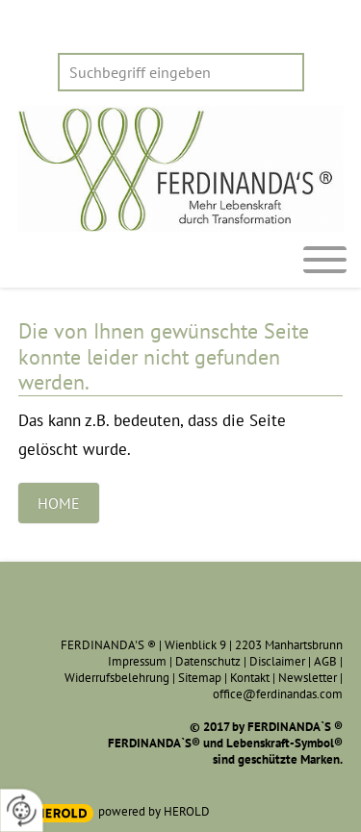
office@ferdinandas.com (278, 694)
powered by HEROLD (154, 811)
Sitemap (199, 677)
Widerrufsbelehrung (116, 677)
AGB (325, 661)
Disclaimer (277, 661)
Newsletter (307, 677)
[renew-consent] (21, 810)
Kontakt (250, 677)
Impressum (137, 661)
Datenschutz (208, 661)
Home (59, 503)
